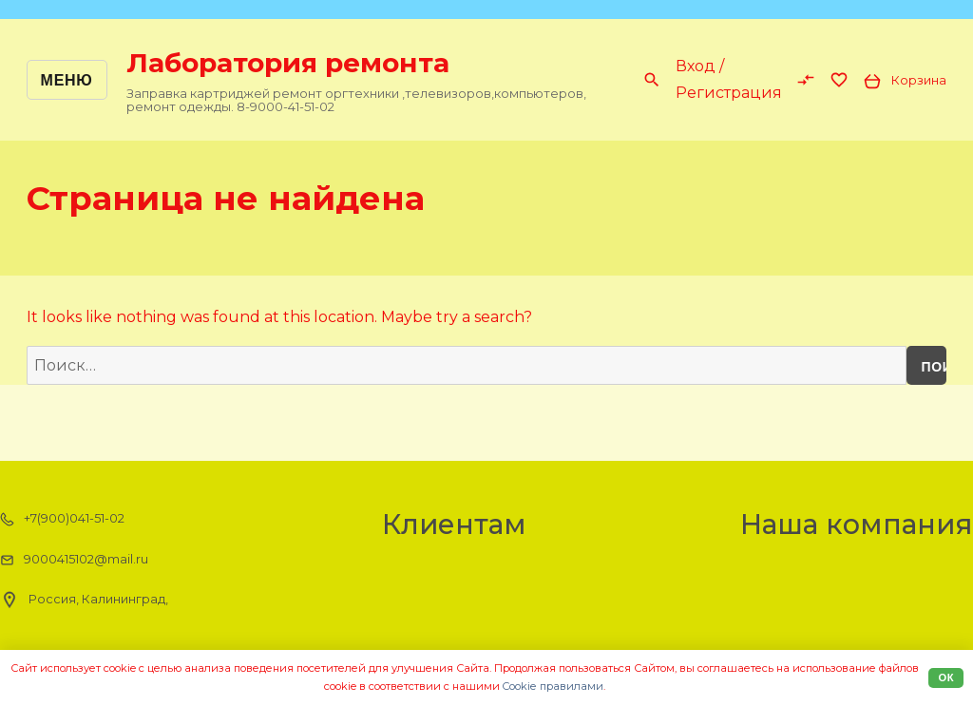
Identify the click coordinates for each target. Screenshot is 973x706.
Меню (67, 80)
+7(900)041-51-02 (62, 518)
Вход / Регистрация (729, 79)
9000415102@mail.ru (74, 559)
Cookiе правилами (553, 686)
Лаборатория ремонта (287, 63)
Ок (946, 677)
